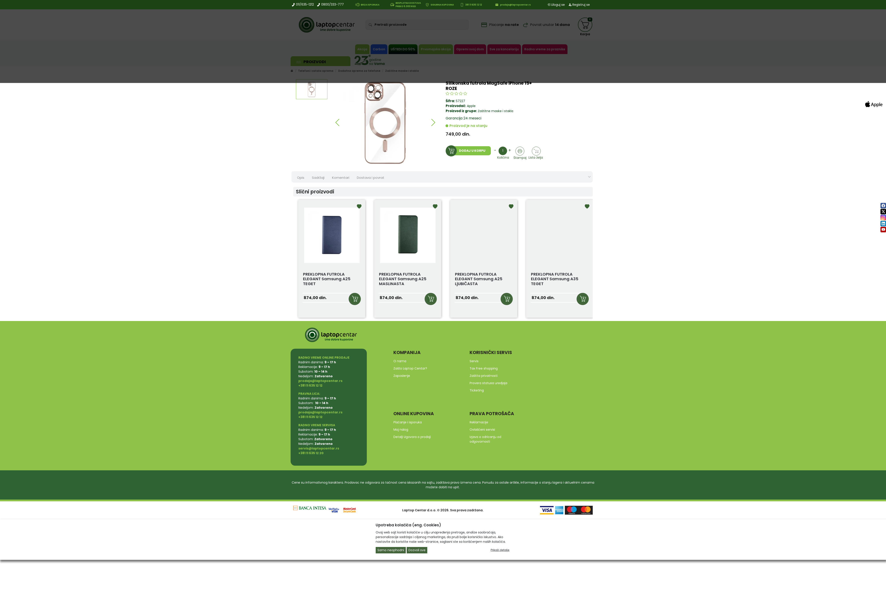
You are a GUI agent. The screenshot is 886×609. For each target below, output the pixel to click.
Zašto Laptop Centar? (410, 368)
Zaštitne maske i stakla (495, 111)
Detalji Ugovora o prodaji (412, 437)
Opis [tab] (300, 177)
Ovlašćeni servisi (482, 429)
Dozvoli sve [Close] (417, 550)
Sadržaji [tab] (318, 177)
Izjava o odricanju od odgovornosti (485, 439)
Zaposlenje (401, 376)
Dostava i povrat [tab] (370, 177)
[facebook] (883, 205)
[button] (337, 122)
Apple (471, 106)
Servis (474, 361)
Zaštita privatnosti (483, 376)
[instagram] (883, 217)
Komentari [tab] (340, 177)
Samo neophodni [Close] (390, 550)
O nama (399, 361)
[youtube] (883, 229)
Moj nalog (400, 429)
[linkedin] (883, 223)
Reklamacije (479, 422)
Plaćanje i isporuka (407, 422)
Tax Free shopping (484, 368)
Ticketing (477, 390)
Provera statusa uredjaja (488, 383)
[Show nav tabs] (589, 176)
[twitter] (883, 211)
